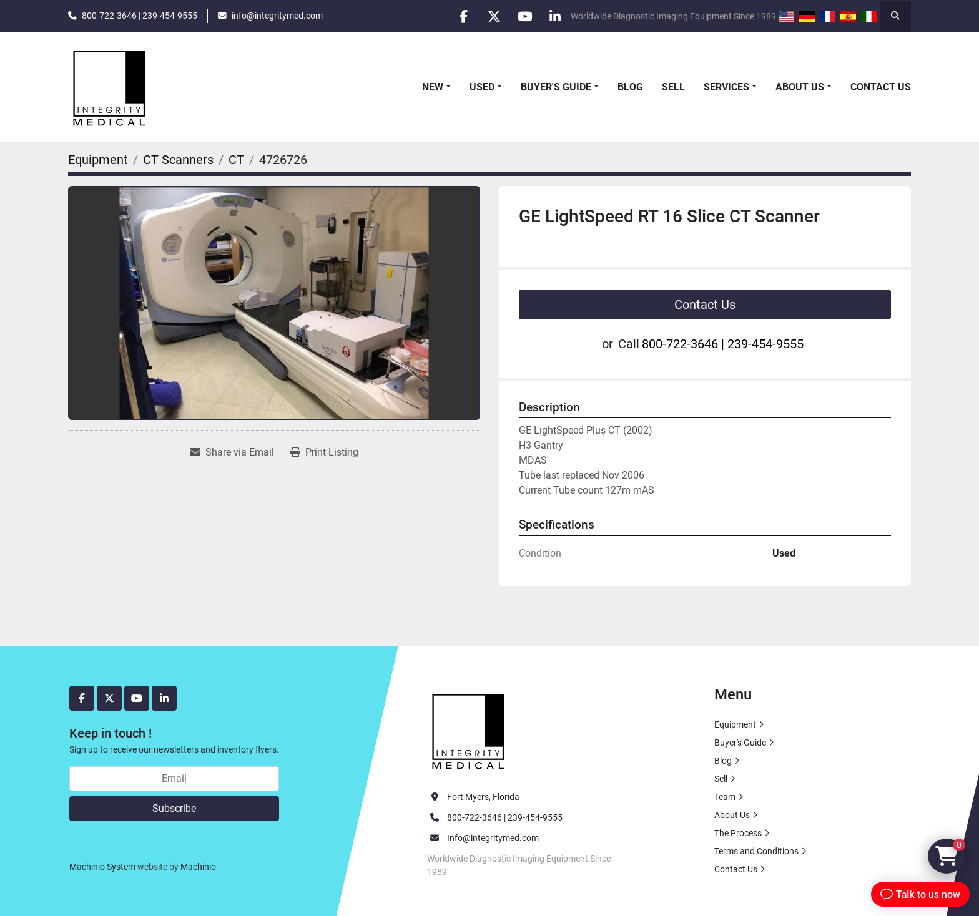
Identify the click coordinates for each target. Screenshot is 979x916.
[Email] (174, 778)
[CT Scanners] (178, 159)
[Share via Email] (232, 452)
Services (726, 87)
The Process (738, 833)
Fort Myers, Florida (483, 797)
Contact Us (880, 87)
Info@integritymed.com (493, 838)
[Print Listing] (324, 452)
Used (482, 87)
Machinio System (102, 867)
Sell (673, 87)
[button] (436, 87)
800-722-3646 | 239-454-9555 (139, 16)
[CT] (236, 159)
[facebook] (459, 16)
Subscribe (174, 808)
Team (724, 797)
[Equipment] (98, 159)
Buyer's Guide (556, 87)
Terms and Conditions (756, 851)
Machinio (198, 867)
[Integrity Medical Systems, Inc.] (469, 729)
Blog (630, 87)
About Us (799, 87)
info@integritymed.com (277, 16)
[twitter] (490, 16)
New (432, 87)
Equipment (735, 724)
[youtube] (522, 16)
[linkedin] (554, 16)
